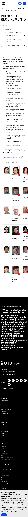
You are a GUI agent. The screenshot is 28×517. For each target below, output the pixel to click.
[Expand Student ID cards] (24, 36)
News (2, 426)
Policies (2, 479)
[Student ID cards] (20, 8)
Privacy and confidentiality (13, 32)
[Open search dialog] (24, 3)
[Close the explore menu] (24, 25)
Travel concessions (12, 42)
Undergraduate (4, 400)
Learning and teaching (6, 450)
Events (2, 429)
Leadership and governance (7, 463)
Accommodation (4, 413)
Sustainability (4, 453)
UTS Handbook (4, 485)
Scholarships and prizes (6, 407)
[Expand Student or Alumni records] (24, 45)
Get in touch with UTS (8, 374)
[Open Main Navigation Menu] (20, 3)
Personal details (7, 29)
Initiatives (3, 455)
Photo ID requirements (14, 39)
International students (6, 409)
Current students (5, 472)
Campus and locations (6, 459)
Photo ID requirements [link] (9, 10)
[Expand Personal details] (24, 29)
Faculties (3, 448)
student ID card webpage (16, 158)
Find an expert (4, 422)
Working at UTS (4, 483)
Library (2, 477)
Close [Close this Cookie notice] (4, 514)
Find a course (4, 398)
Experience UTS (4, 431)
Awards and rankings (5, 461)
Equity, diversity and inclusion (7, 457)
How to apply (4, 404)
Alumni (2, 437)
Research (3, 433)
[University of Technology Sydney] (2, 8)
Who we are (3, 446)
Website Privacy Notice (9, 511)
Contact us (3, 488)
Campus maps (4, 411)
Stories (2, 435)
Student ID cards (10, 36)
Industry (3, 424)
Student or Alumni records (12, 45)
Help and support (5, 475)
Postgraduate (4, 402)
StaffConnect (4, 481)
